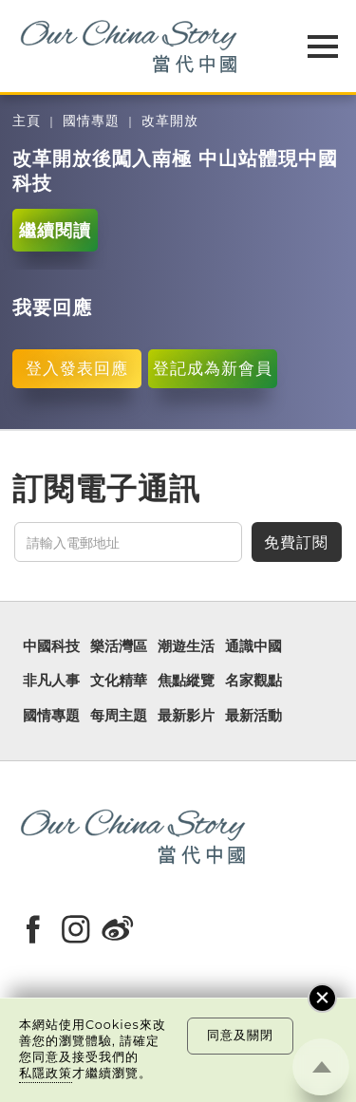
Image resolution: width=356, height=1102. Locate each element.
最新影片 (186, 715)
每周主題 (118, 715)
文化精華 (118, 680)
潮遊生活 (186, 646)
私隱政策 (45, 1073)
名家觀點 (253, 680)
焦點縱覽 (186, 680)
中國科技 (51, 646)
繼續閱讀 (55, 230)
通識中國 (253, 646)
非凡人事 (51, 680)
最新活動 (253, 715)
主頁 (26, 121)
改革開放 (169, 121)
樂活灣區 (118, 646)
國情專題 (91, 121)
